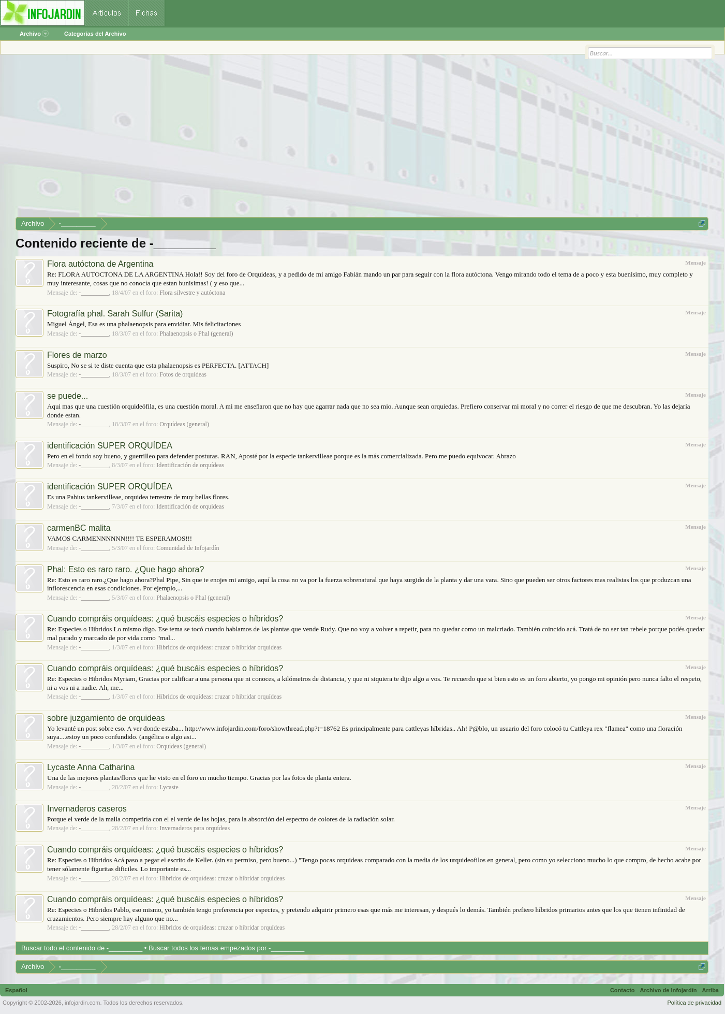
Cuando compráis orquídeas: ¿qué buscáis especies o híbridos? (165, 618)
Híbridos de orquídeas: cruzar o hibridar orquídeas (219, 647)
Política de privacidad (694, 1002)
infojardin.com (82, 1002)
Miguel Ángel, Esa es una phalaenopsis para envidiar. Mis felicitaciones (144, 324)
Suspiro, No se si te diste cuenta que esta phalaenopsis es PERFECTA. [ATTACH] (158, 365)
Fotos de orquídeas (182, 374)
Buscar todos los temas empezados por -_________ (226, 948)
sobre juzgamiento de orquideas (106, 718)
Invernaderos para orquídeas (194, 828)
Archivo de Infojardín (668, 990)
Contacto (622, 990)
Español (16, 990)
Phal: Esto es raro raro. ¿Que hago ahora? (125, 569)
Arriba (710, 990)
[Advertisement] (326, 139)
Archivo (34, 33)
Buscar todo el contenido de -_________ (81, 948)
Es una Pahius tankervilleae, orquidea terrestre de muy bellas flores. (138, 497)
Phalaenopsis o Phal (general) (196, 333)
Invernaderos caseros (87, 808)
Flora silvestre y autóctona (192, 292)
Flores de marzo (77, 355)
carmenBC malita (79, 528)
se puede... (67, 396)
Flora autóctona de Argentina (100, 263)
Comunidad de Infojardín (187, 548)
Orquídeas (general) (184, 424)
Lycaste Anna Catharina (91, 767)
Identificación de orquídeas (190, 465)
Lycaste (169, 787)
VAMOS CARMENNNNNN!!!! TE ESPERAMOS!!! (119, 538)
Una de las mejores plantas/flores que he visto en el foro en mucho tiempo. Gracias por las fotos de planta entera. (199, 777)
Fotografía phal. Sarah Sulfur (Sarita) (115, 313)
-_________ (94, 292)
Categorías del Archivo (95, 34)
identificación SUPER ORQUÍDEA (109, 445)
